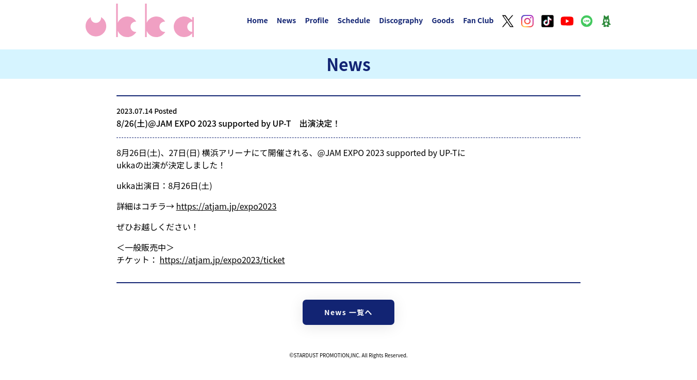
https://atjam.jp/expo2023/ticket (222, 259)
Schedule (353, 20)
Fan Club (478, 20)
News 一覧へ (348, 312)
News (286, 20)
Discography (401, 20)
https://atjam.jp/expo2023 (226, 206)
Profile (316, 20)
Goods (443, 20)
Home (257, 20)
